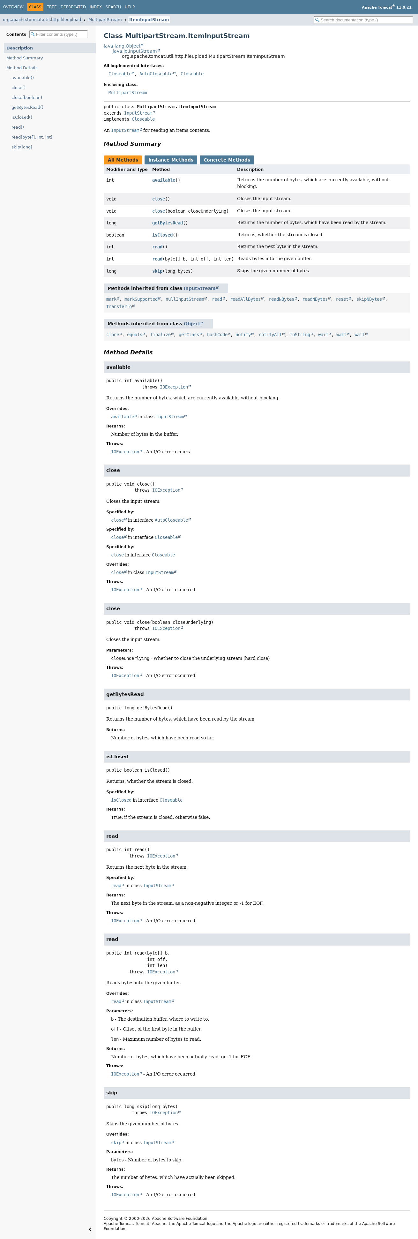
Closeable (119, 73)
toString (300, 334)
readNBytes (281, 299)
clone (112, 334)
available (163, 180)
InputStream (138, 113)
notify (243, 334)
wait (323, 334)
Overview (13, 7)
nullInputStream (185, 299)
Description (19, 48)
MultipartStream (105, 19)
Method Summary (24, 58)
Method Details (22, 67)
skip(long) (21, 147)
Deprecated (73, 7)
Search (113, 7)
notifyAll (270, 334)
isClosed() (21, 117)
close (158, 198)
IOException (174, 386)
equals (134, 334)
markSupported (141, 299)
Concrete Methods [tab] (227, 159)
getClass (189, 334)
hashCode (217, 334)
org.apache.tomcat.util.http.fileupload (42, 19)
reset (342, 299)
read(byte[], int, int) (31, 137)
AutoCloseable (156, 73)
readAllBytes (245, 299)
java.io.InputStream (135, 51)
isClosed (162, 235)
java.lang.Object (122, 46)
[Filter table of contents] (58, 34)
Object (192, 323)
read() (17, 127)
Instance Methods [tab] (170, 159)
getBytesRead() (27, 107)
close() (18, 87)
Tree (52, 7)
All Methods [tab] (123, 159)
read (157, 246)
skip (157, 271)
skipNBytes (369, 299)
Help (130, 7)
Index (96, 7)
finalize (160, 334)
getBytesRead (167, 222)
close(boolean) (26, 97)
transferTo (119, 306)
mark (111, 299)
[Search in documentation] (363, 20)
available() (22, 77)
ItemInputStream (149, 19)
